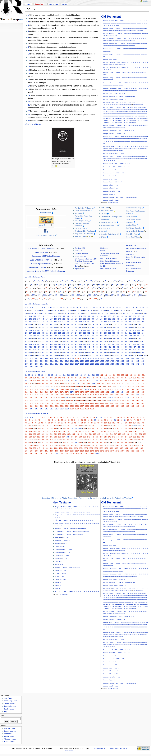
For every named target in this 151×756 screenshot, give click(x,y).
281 (126, 330)
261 (43, 330)
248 (109, 327)
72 (118, 114)
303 (97, 333)
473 (80, 350)
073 (76, 381)
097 (55, 383)
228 (26, 327)
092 (34, 383)
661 (51, 355)
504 (88, 352)
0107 (103, 383)
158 (97, 319)
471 (72, 350)
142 (113, 122)
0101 (73, 383)
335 (109, 336)
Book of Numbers (108, 38)
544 (109, 352)
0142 (31, 389)
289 (38, 333)
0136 (122, 386)
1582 (52, 358)
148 (129, 122)
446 (88, 347)
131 (127, 120)
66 (106, 114)
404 (34, 344)
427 (130, 344)
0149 (67, 389)
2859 (122, 364)
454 (122, 347)
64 (146, 111)
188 (101, 322)
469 (63, 350)
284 (138, 330)
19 (144, 21)
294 (59, 333)
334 (105, 336)
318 (38, 336)
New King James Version (108, 258)
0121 (52, 386)
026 (122, 375)
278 (113, 330)
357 (80, 338)
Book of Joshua (108, 49)
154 (80, 319)
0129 (92, 386)
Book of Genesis (108, 21)
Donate (41, 225)
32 (126, 23)
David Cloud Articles (133, 237)
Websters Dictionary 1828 (109, 225)
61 (140, 111)
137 (143, 120)
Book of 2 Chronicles (110, 88)
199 (26, 324)
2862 (137, 364)
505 (93, 352)
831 (109, 355)
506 (97, 352)
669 (55, 355)
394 (113, 341)
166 (130, 319)
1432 (47, 358)
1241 (26, 358)
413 (72, 344)
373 (26, 341)
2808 (31, 364)
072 (72, 381)
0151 (77, 389)
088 (138, 381)
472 (76, 350)
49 (116, 25)
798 (72, 355)
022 (106, 375)
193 (122, 322)
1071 (135, 355)
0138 (132, 386)
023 (110, 375)
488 (143, 350)
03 (32, 375)
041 (63, 378)
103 (139, 116)
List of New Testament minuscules (37, 304)
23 (108, 23)
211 (76, 324)
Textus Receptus (80, 256)
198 (143, 322)
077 (93, 381)
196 (134, 322)
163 (117, 319)
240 (76, 327)
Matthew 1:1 (104, 248)
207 (59, 324)
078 (97, 381)
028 (131, 375)
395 (117, 341)
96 (122, 116)
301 (88, 333)
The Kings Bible (80, 228)
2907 (36, 367)
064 (38, 381)
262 (47, 330)
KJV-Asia (104, 214)
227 (143, 324)
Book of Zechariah (109, 197)
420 (101, 344)
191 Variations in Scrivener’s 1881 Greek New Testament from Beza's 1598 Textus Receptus (86, 261)
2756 (92, 361)
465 (47, 350)
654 (143, 352)
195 (130, 322)
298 (76, 333)
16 (138, 21)
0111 (123, 383)
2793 (117, 361)
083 (117, 381)
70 (114, 114)
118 (135, 118)
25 (112, 23)
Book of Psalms (108, 107)
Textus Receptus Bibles (82, 211)
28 (118, 23)
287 (30, 333)
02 (29, 375)
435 (43, 347)
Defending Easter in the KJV (110, 234)
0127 (82, 386)
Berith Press (105, 208)
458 (138, 347)
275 (101, 330)
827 (93, 355)
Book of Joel (107, 170)
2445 (142, 358)
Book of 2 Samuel (109, 67)
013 (68, 375)
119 (138, 118)
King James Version (33, 124)
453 (117, 347)
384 (72, 341)
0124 (67, 386)
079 (101, 381)
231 (38, 327)
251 (122, 327)
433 (34, 347)
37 (136, 23)
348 (43, 338)
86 (146, 114)
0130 (97, 386)
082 (113, 381)
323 (59, 336)
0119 (42, 386)
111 (115, 118)
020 (97, 375)
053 (113, 378)
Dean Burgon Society (82, 221)
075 (84, 381)
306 (109, 333)
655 (26, 355)
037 (47, 378)
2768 (112, 361)
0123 (62, 386)
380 (55, 341)
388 (88, 341)
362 (101, 338)
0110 (118, 383)
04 (36, 375)
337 (117, 336)
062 (30, 381)
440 (63, 347)
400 (138, 341)
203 (43, 324)
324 (63, 336)
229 (30, 327)
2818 (82, 364)
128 (118, 120)
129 (121, 120)
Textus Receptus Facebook (45, 235)
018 (89, 375)
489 (26, 352)
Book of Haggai (108, 194)
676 (59, 355)
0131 (102, 386)
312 (134, 333)
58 (134, 111)
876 (113, 355)
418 (93, 344)
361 (97, 338)
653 (138, 352)
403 (30, 344)
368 (126, 338)
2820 (92, 364)
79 (132, 114)
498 (63, 352)
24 (110, 23)
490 (30, 352)
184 (84, 322)
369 (130, 338)
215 (93, 324)
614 (130, 352)
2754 (82, 361)
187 (97, 322)
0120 (47, 386)
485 (130, 350)
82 (138, 114)
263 (51, 330)
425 (122, 344)
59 (136, 111)
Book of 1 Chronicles (110, 83)
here (53, 166)
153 (76, 319)
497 (59, 352)
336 (113, 336)
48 (114, 25)
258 (30, 330)
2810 (42, 364)
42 (146, 23)
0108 (108, 383)
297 (72, 333)
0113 (134, 383)
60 (138, 111)
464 (43, 350)
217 (101, 324)
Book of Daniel (108, 164)
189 (105, 322)
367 (122, 338)
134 (135, 120)
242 (84, 327)
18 (142, 21)
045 (80, 378)
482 (117, 350)
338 (122, 336)
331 (93, 336)
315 (26, 336)
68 (110, 114)
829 (101, 355)
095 (47, 383)
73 (120, 114)
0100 (68, 383)
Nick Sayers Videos (107, 211)
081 (109, 381)
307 (113, 333)
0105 (93, 383)
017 (85, 375)
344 (26, 338)
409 (55, 344)
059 (138, 378)
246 (101, 327)
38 (138, 23)
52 (122, 111)
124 (107, 120)
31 (124, 23)
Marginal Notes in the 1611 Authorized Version (46, 271)
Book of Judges (108, 54)
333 (101, 336)
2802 (122, 361)
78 (130, 114)
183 (80, 322)
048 (93, 378)
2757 (97, 361)
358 (84, 338)
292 (51, 333)
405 (38, 344)
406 (43, 344)
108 (107, 118)
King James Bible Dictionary (84, 234)
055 (122, 378)
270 (80, 330)
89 (108, 116)
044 (76, 378)
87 (104, 116)
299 (80, 333)
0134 (112, 386)
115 (127, 118)
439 (59, 347)
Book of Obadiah (108, 176)
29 (120, 23)
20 (146, 21)
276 (105, 330)
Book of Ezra (107, 93)
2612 (52, 361)
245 (97, 327)
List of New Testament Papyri (35, 277)
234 (51, 327)
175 (47, 322)
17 (140, 21)
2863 (142, 364)
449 (101, 347)
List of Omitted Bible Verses (109, 261)
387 (84, 341)
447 (93, 347)
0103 (83, 383)
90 (110, 116)
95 (120, 116)
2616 (72, 361)
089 (143, 381)
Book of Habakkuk (109, 188)
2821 (97, 364)
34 (130, 23)
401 (143, 341)
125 (110, 120)
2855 (102, 364)
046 (84, 378)
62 (142, 111)
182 (76, 322)
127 (115, 120)
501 (76, 352)
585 (126, 352)
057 (130, 378)
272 (88, 330)
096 (51, 383)
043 (72, 378)
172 (34, 322)
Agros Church (79, 269)
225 (134, 324)
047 (88, 378)
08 (49, 375)
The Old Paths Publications (84, 208)
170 (26, 322)
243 (88, 327)
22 (106, 23)
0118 (36, 386)
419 (97, 344)
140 (107, 122)
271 (84, 330)
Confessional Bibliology (134, 208)
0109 (113, 383)
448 (97, 347)
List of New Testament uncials (35, 371)
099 (63, 383)
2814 (62, 364)
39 (140, 23)
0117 (31, 386)
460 (26, 350)
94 (118, 116)
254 (134, 327)
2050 (77, 358)
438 (55, 347)
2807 (26, 364)
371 (138, 338)
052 (109, 378)
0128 (87, 386)
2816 (72, 364)
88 (106, 116)
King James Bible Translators (84, 231)
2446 (26, 361)
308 (117, 333)
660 (47, 355)
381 (59, 341)
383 (68, 341)
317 (34, 336)
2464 (36, 361)
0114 (139, 383)
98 (126, 116)
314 (143, 333)
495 (51, 352)
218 (105, 324)
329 (84, 336)
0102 (78, 383)
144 (118, 122)
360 (93, 338)
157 (93, 319)
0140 (142, 386)
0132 (107, 386)
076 (88, 381)
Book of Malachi (108, 200)
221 (117, 324)
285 (143, 330)
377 (43, 341)
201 (34, 324)
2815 (67, 364)
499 (68, 352)
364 (109, 338)
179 (63, 322)
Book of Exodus (108, 28)
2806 (142, 361)
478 (101, 350)
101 (133, 116)
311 (130, 333)
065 (43, 381)
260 (38, 330)
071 (68, 381)
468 (59, 350)
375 (34, 341)
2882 (31, 367)
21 (104, 23)
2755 (87, 361)
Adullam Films (131, 225)
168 (138, 319)
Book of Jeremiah (109, 146)
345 (30, 338)
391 (101, 341)
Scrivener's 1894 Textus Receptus (46, 256)
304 (101, 333)
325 (68, 336)
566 (117, 352)
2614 (62, 361)
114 (124, 118)
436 (47, 347)
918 (130, 355)
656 (30, 355)
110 (113, 118)
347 (38, 338)
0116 (26, 386)
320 (47, 336)
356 (76, 338)
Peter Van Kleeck (80, 236)
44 (106, 25)
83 (140, 114)
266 (63, 330)
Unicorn (103, 251)
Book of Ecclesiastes (110, 131)
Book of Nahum (108, 185)
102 (136, 116)
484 (126, 350)
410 (59, 344)
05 (39, 375)
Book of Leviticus (108, 33)
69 (112, 114)
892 (122, 355)
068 (55, 381)
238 (68, 327)
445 (84, 347)
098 (59, 383)
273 (93, 330)
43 (104, 25)
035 (38, 378)
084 (122, 381)
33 (128, 23)
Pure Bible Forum (132, 234)
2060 (92, 358)
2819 (87, 364)
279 (117, 330)
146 (124, 122)
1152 (145, 355)
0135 (117, 386)
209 (68, 324)
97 (124, 116)
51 (120, 111)
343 (143, 336)
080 (105, 381)
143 (115, 122)
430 (143, 344)
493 (43, 352)
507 (101, 352)
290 (43, 333)
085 (126, 381)
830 (105, 355)
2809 (36, 364)
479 (105, 350)
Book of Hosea (108, 167)
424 (117, 344)
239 (72, 327)
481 (113, 350)
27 (116, 23)
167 (134, 319)
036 (43, 378)
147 (127, 122)
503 (84, 352)
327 (76, 336)
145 (121, 122)
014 (72, 375)
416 (84, 344)
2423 (122, 358)
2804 (132, 361)
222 (122, 324)
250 (117, 327)
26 (114, 23)
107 (104, 118)
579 (122, 352)
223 (126, 324)
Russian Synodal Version (41, 264)
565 (113, 352)
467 (55, 350)
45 (108, 25)
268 (72, 330)
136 (140, 120)
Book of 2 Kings (108, 78)
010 (56, 375)
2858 (117, 364)
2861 (132, 364)
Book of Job (107, 102)
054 (117, 378)
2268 (112, 358)
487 (138, 350)
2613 (57, 361)
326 (72, 336)
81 (136, 114)
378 (47, 341)
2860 (127, 364)
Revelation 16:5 (80, 248)
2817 (77, 364)
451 (109, 347)
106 (147, 116)
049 (97, 378)
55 (128, 111)
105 (144, 116)
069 (59, 381)
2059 (87, 358)
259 (34, 330)
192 (117, 322)
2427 (127, 358)
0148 (62, 389)
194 (126, 322)
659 (43, 355)
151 (68, 319)
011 (60, 375)
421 (105, 344)
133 (132, 120)
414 (76, 344)
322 (55, 336)
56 (130, 111)
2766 (102, 361)
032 (26, 378)
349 (47, 338)
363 (105, 338)
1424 (42, 358)
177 (55, 322)
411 (63, 344)
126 (113, 120)
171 (30, 322)
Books (77, 266)
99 (128, 116)
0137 (127, 386)
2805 (137, 361)
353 (63, 338)
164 (122, 319)
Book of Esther (108, 99)
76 (126, 114)
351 (55, 338)
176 (51, 322)
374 (30, 341)
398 (130, 341)
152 (72, 319)
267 (68, 330)
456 (130, 347)
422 (109, 344)
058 (134, 378)
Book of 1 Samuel (109, 62)
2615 (67, 361)
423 (113, 344)
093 (38, 383)
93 (116, 116)
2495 (47, 361)
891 (117, 355)
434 (38, 347)
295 (63, 333)
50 (118, 25)
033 (30, 378)
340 (130, 336)
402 (26, 344)
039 (55, 378)
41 (144, 23)
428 (134, 344)
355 (72, 338)
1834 (72, 358)
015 (76, 375)
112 (118, 118)
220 (113, 324)
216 (97, 324)
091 (30, 383)
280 (122, 330)
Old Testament (111, 16)
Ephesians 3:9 (131, 245)
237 (63, 327)
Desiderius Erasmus (81, 253)
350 (51, 338)
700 (68, 355)
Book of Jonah (108, 179)
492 (38, 352)
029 (135, 375)
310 (126, 333)
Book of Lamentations (110, 153)
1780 (62, 358)
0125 (72, 386)
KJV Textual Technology (134, 228)
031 (143, 375)
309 (122, 333)
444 (80, 347)
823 (76, 355)
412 (68, 344)
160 (105, 319)
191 (113, 322)
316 (30, 336)
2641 (77, 361)
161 (109, 319)
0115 (144, 383)
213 (84, 324)
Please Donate (45, 213)
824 (80, 355)
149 (132, 122)
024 (114, 375)
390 (97, 341)
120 (140, 118)
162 (113, 319)
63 (144, 111)
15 (136, 21)
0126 (77, 386)
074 (80, 381)
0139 (137, 386)
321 (51, 336)
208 (63, 324)
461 (30, 350)
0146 (52, 389)
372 (143, 338)
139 (104, 122)
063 (34, 381)
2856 (107, 364)
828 (97, 355)
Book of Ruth (107, 59)
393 (109, 341)
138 (146, 120)
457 (134, 347)
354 (68, 338)
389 (93, 341)
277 (109, 330)
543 (105, 352)
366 (117, 338)
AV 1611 (103, 237)
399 (134, 341)
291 (47, 333)
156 (88, 319)
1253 (31, 358)
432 (30, 347)
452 (113, 347)
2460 (31, 361)
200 (30, 324)
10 (126, 21)
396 (122, 341)
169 (143, 319)
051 (105, 378)
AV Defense (104, 228)
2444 (137, 358)
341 (134, 336)
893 (126, 355)
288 (34, 333)
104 (141, 116)
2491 (42, 361)
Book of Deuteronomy (110, 43)
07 (45, 375)
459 (143, 347)
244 (93, 327)
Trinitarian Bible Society (108, 222)
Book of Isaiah (108, 137)
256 (143, 327)
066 (47, 381)
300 (84, 333)
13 (132, 21)
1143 (140, 355)
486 (134, 350)
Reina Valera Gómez (37, 267)
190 (109, 322)
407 (47, 344)
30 (122, 23)
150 (135, 122)
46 (110, 25)
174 (43, 322)
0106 (98, 383)
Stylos (103, 231)
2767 (107, 361)
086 (130, 381)
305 (105, 333)
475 (88, 350)
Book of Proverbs (108, 125)
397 (126, 341)
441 (68, 347)
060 (143, 378)
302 (93, 333)
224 (130, 324)
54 (126, 111)
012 (64, 375)
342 (138, 336)
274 (97, 330)
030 (139, 375)
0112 (129, 383)
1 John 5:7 (78, 251)
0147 (57, 389)
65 (104, 114)
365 (113, 338)
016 (81, 375)
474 (84, 350)
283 (134, 330)
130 (124, 120)
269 (76, 330)
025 (118, 375)
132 (129, 120)
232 (43, 327)
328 (80, 336)
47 (112, 25)
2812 (52, 364)
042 (68, 378)
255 (138, 327)
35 (132, 23)
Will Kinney (130, 254)
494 (47, 352)
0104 (88, 383)
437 (51, 347)
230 (34, 327)
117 (132, 118)
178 (59, 322)
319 (43, 336)
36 (134, 23)
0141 (26, 389)
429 (138, 344)
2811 (47, 364)
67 (108, 114)
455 (126, 347)
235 (55, 327)
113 (121, 118)
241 (80, 327)
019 (93, 375)
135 (138, 120)
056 (126, 378)
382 (63, 341)
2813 (57, 364)
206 (55, 324)
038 (51, 378)
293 (55, 333)
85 (144, 114)
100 (130, 116)
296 (68, 333)
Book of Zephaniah (109, 191)
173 (38, 322)
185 (88, 322)
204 (47, 324)
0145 (47, 389)
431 (26, 347)
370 (134, 338)
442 (72, 347)
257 (26, 330)
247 (105, 327)
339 (126, 336)
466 (51, 350)
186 (93, 322)
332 (97, 336)
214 (88, 324)
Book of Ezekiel (108, 156)
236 (59, 327)
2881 (26, 367)
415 (80, 344)
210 (72, 324)
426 (126, 344)
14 (134, 21)
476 (93, 350)
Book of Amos (107, 173)
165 (126, 319)
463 (38, 350)
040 (59, 378)
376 (38, 341)
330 (88, 336)
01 (26, 375)
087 (134, 381)
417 (88, 344)
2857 (112, 364)
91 (112, 116)
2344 (117, 358)
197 (138, 322)
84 (142, 114)
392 (105, 341)
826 (88, 355)
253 (130, 327)
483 (122, 350)
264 (55, 330)
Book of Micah (107, 182)
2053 (82, 358)
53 (124, 111)
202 (38, 324)
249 (113, 327)
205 (51, 324)
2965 (42, 367)
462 (34, 350)
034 (34, 378)
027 (126, 375)
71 (116, 114)
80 (134, 114)
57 (132, 111)
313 (138, 333)
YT (90, 236)
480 (109, 350)
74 (122, 114)
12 (130, 21)
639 (134, 352)
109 (110, 118)
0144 (42, 389)
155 (84, 319)
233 (47, 327)
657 (34, 355)
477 (97, 350)
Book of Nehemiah (109, 96)
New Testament (113, 203)
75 (124, 114)
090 (26, 383)
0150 (72, 389)
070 (63, 381)
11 (128, 21)
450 (105, 347)
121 (143, 118)
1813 (67, 358)
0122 (57, 386)
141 (110, 122)
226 (138, 324)
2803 (127, 361)
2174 (107, 358)
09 (52, 375)
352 (59, 338)
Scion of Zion (130, 216)
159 (101, 319)
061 (26, 381)
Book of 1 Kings (108, 72)
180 (68, 322)
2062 (102, 358)
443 (76, 347)
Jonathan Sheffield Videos (134, 231)
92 (114, 116)
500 (72, 352)
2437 (132, 358)
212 (80, 324)
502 (80, 352)
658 (38, 355)
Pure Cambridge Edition (108, 269)
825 (84, 355)
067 (51, 381)
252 (126, 327)
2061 (97, 358)
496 (55, 352)
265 (59, 330)
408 (51, 344)
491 (34, 352)
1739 (57, 358)
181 (72, 322)
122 (146, 118)
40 (142, 23)
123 (104, 120)
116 (129, 118)
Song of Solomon (108, 133)
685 (63, 355)
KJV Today (78, 213)
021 (101, 375)
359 (88, 338)
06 (42, 375)
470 (68, 350)
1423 (36, 358)
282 (130, 330)
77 (128, 114)
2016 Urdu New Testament (41, 260)
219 (109, 324)
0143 (36, 389)
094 (43, 383)
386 (80, 341)
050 (101, 378)
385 (76, 341)
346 (34, 338)
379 (51, 341)
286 (26, 333)
